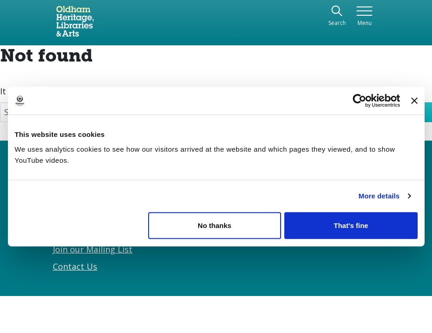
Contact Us (75, 266)
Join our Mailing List (92, 249)
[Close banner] (414, 101)
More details (379, 196)
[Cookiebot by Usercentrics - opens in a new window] (359, 101)
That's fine (351, 225)
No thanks (215, 225)
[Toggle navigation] (364, 16)
